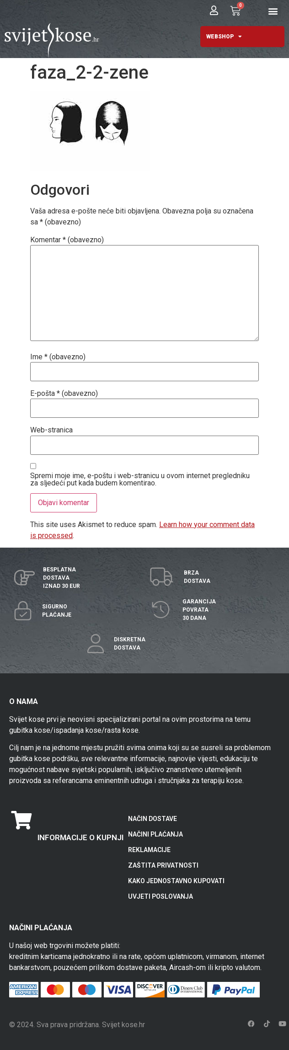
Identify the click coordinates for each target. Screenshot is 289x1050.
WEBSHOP (224, 36)
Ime (58, 357)
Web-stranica (51, 430)
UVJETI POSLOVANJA (160, 896)
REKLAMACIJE (149, 849)
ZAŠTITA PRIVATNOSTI (163, 865)
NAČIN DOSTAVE (152, 818)
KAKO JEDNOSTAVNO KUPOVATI (176, 881)
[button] (273, 11)
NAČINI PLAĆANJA (155, 834)
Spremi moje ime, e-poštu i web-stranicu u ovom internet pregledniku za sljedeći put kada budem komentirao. (140, 479)
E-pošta (64, 393)
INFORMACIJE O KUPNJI (80, 837)
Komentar (67, 240)
